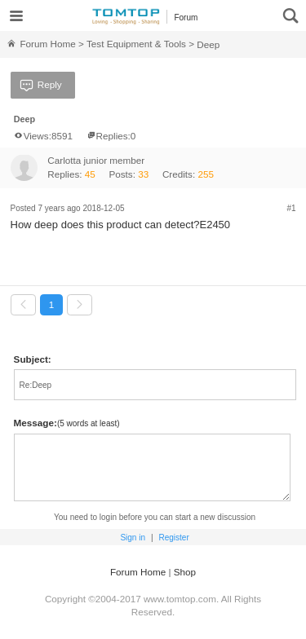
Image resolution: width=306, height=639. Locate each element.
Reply (39, 85)
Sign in (132, 537)
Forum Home (41, 43)
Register (173, 537)
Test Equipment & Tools (136, 43)
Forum (185, 17)
